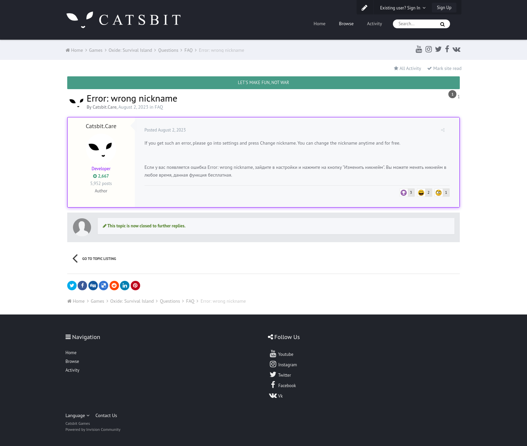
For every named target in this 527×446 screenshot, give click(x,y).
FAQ (159, 107)
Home (319, 24)
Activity (374, 24)
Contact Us (106, 415)
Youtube (281, 353)
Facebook (282, 384)
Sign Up (444, 7)
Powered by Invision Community (93, 429)
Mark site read (444, 68)
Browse (346, 24)
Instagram (283, 364)
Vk (276, 395)
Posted (165, 130)
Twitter (280, 374)
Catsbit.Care (105, 107)
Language (77, 415)
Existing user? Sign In (403, 8)
